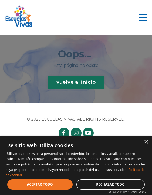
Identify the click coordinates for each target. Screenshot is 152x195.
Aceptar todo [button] (40, 184)
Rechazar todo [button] (110, 184)
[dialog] (76, 165)
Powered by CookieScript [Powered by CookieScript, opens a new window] (128, 192)
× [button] (146, 142)
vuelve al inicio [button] (76, 82)
